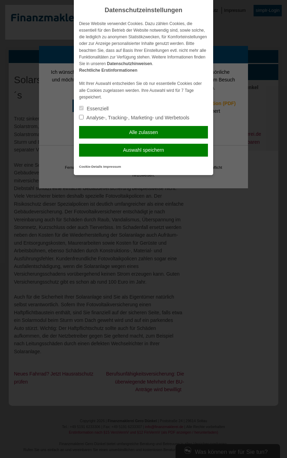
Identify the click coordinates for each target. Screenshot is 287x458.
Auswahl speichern (143, 150)
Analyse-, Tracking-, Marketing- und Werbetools (134, 117)
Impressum (112, 166)
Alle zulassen (143, 132)
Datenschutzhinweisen (129, 63)
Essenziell (94, 108)
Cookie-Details (90, 166)
